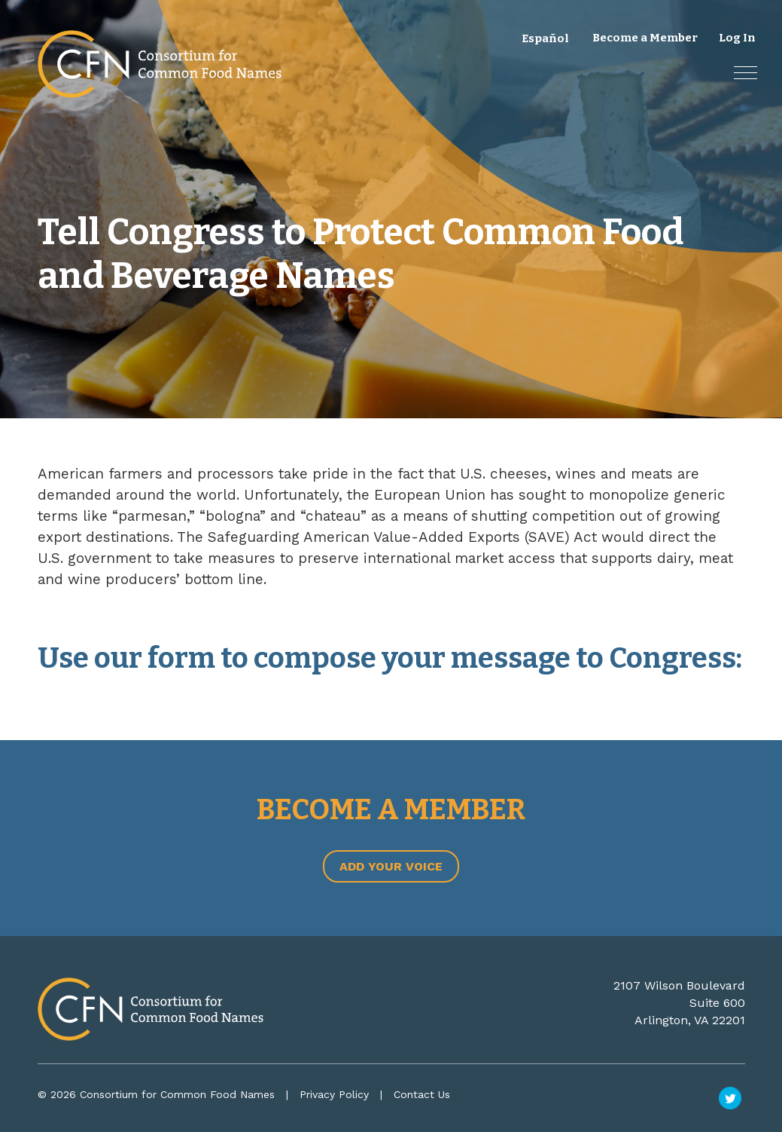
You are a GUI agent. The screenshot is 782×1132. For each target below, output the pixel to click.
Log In (737, 37)
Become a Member (645, 37)
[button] (745, 73)
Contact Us (422, 1094)
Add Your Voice (391, 866)
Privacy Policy (334, 1094)
